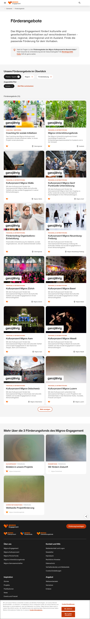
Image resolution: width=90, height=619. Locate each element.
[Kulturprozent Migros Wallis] (24, 176)
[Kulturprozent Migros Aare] (24, 330)
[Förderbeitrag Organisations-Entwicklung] (24, 229)
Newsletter (49, 553)
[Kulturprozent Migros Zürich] (24, 280)
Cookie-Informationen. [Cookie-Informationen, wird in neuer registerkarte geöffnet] (36, 610)
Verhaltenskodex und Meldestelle (57, 568)
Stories (6, 582)
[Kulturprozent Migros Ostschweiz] (24, 380)
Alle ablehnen (68, 609)
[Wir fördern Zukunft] (66, 454)
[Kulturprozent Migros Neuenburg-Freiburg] (66, 229)
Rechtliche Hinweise (53, 560)
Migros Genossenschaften (13, 564)
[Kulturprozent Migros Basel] (66, 280)
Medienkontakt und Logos (55, 549)
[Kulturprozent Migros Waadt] (66, 330)
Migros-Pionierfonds (11, 556)
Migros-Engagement (11, 549)
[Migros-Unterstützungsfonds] (66, 125)
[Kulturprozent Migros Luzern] (66, 380)
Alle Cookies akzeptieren (68, 614)
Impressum (50, 556)
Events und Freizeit (11, 597)
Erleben (48, 589)
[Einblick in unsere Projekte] (24, 454)
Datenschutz (50, 564)
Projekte (7, 586)
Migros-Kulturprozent (11, 553)
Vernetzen (49, 586)
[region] (45, 609)
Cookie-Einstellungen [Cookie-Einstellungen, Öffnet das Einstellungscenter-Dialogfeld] (68, 604)
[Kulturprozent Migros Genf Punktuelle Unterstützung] (66, 176)
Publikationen (9, 589)
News (6, 593)
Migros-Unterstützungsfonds (14, 560)
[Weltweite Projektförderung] (24, 496)
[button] (5, 2)
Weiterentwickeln (52, 582)
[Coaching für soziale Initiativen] (24, 125)
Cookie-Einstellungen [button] (53, 571)
